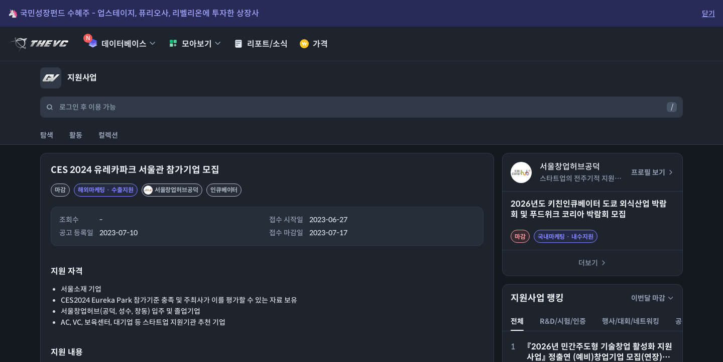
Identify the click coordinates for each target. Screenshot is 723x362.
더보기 (592, 262)
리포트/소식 (261, 44)
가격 (314, 44)
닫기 (708, 13)
